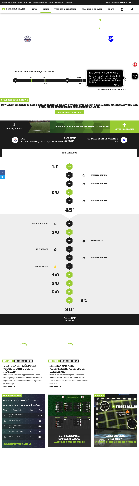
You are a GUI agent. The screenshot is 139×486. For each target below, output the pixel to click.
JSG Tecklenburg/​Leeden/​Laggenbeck (27, 51)
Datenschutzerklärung (17, 480)
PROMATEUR (6, 2)
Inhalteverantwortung (58, 480)
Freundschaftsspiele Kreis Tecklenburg (69, 20)
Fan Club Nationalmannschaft (38, 2)
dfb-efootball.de (22, 2)
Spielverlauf (69, 153)
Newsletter (69, 2)
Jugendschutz (45, 480)
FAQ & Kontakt (59, 2)
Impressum (5, 480)
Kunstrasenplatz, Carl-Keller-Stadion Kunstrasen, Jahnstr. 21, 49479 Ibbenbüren (69, 28)
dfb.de (14, 2)
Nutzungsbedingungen (32, 480)
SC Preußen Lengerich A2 (111, 51)
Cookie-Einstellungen (73, 480)
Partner (51, 2)
